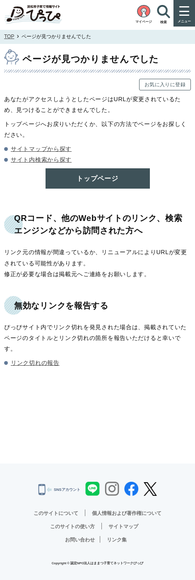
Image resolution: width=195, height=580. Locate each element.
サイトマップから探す (41, 149)
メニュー (184, 21)
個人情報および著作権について (126, 513)
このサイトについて (56, 513)
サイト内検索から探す (41, 159)
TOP (9, 36)
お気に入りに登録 (164, 84)
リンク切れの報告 (35, 362)
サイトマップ (123, 526)
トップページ (97, 178)
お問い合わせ (80, 540)
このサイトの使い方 (72, 526)
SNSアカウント (59, 489)
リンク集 (117, 540)
